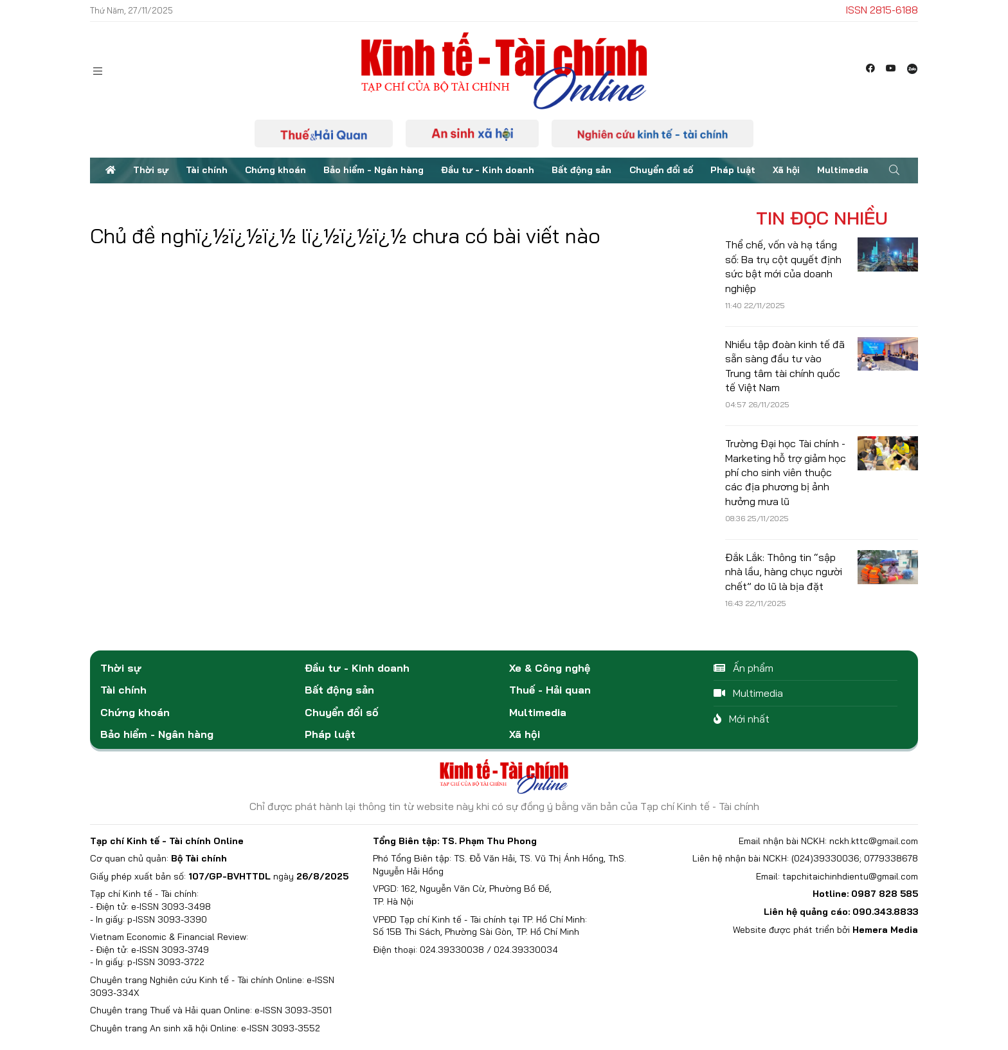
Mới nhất (742, 718)
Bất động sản (581, 170)
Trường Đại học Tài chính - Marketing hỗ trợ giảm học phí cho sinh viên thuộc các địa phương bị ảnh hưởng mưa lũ (785, 472)
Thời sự (150, 170)
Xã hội (786, 170)
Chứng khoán (275, 170)
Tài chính (207, 170)
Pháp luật (732, 170)
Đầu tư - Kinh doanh (487, 170)
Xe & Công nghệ (549, 667)
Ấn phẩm (743, 667)
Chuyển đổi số (661, 170)
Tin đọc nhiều (822, 218)
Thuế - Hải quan (550, 689)
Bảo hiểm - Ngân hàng (373, 170)
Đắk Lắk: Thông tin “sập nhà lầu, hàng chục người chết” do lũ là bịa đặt (783, 572)
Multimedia (843, 170)
